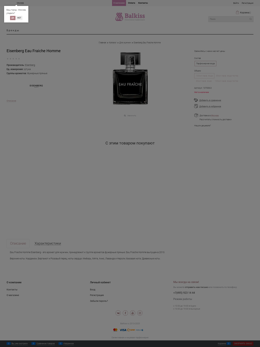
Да (12, 18)
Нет (19, 18)
